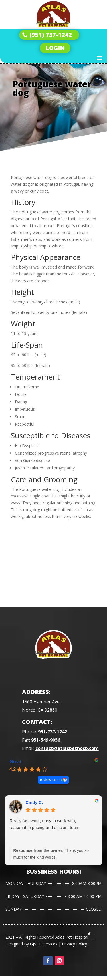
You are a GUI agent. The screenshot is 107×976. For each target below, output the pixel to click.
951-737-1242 (52, 732)
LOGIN (55, 48)
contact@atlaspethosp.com (67, 748)
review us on (51, 779)
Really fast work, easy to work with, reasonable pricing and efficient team (44, 824)
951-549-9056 (45, 740)
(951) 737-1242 (50, 35)
